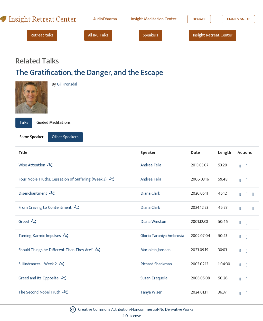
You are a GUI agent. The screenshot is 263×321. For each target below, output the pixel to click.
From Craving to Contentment (45, 207)
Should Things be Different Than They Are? (55, 250)
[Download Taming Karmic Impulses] (246, 237)
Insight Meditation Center (153, 19)
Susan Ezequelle (153, 278)
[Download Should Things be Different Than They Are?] (246, 251)
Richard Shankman (156, 264)
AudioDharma (105, 19)
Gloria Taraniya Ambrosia (162, 235)
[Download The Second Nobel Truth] (246, 293)
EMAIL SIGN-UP (238, 19)
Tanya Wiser (151, 292)
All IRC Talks (98, 35)
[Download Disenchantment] (246, 194)
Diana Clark (150, 193)
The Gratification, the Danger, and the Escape (89, 72)
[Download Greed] (246, 222)
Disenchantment (32, 193)
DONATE (199, 19)
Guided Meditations (53, 122)
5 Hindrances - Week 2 (37, 264)
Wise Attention (31, 165)
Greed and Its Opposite (38, 278)
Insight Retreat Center (42, 18)
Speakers (150, 35)
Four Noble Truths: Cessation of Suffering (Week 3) (62, 179)
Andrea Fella (150, 165)
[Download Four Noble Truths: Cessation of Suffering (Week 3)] (246, 180)
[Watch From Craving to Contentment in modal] (253, 208)
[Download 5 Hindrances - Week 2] (246, 265)
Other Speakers (65, 137)
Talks (24, 122)
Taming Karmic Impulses (39, 235)
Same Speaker (32, 137)
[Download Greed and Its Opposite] (246, 279)
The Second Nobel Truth (39, 292)
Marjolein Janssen (155, 250)
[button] (241, 166)
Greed (23, 221)
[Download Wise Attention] (246, 166)
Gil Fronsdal (67, 84)
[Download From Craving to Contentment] (246, 208)
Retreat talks (42, 35)
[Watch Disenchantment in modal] (253, 194)
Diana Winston (153, 221)
